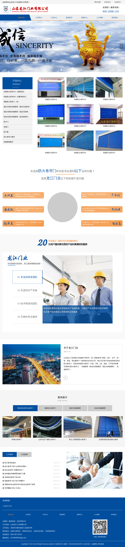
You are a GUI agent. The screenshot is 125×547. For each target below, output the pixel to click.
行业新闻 (24, 454)
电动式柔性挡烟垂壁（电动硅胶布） (16, 117)
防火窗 (6, 132)
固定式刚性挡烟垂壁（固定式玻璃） (16, 112)
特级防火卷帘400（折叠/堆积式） (15, 97)
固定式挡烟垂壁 (75, 408)
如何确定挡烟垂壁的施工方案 (15, 473)
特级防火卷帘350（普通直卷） (14, 92)
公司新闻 (9, 454)
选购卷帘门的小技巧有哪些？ (15, 481)
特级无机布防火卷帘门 (25, 408)
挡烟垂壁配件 (8, 142)
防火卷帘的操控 (10, 463)
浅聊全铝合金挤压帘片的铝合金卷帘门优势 (20, 484)
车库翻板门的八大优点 (13, 488)
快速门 (6, 127)
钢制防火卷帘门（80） (12, 102)
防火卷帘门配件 (9, 137)
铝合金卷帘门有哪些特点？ (14, 470)
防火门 (6, 122)
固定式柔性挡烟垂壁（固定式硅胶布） (17, 107)
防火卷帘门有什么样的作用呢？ (16, 466)
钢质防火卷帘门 (50, 408)
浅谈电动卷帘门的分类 (13, 477)
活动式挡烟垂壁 (99, 408)
